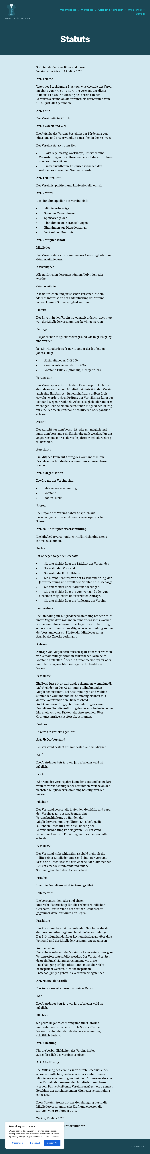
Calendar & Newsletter (110, 9)
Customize (17, 1143)
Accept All (52, 1143)
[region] (34, 1135)
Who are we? (135, 9)
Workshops (87, 9)
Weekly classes (68, 9)
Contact (140, 13)
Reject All (35, 1143)
